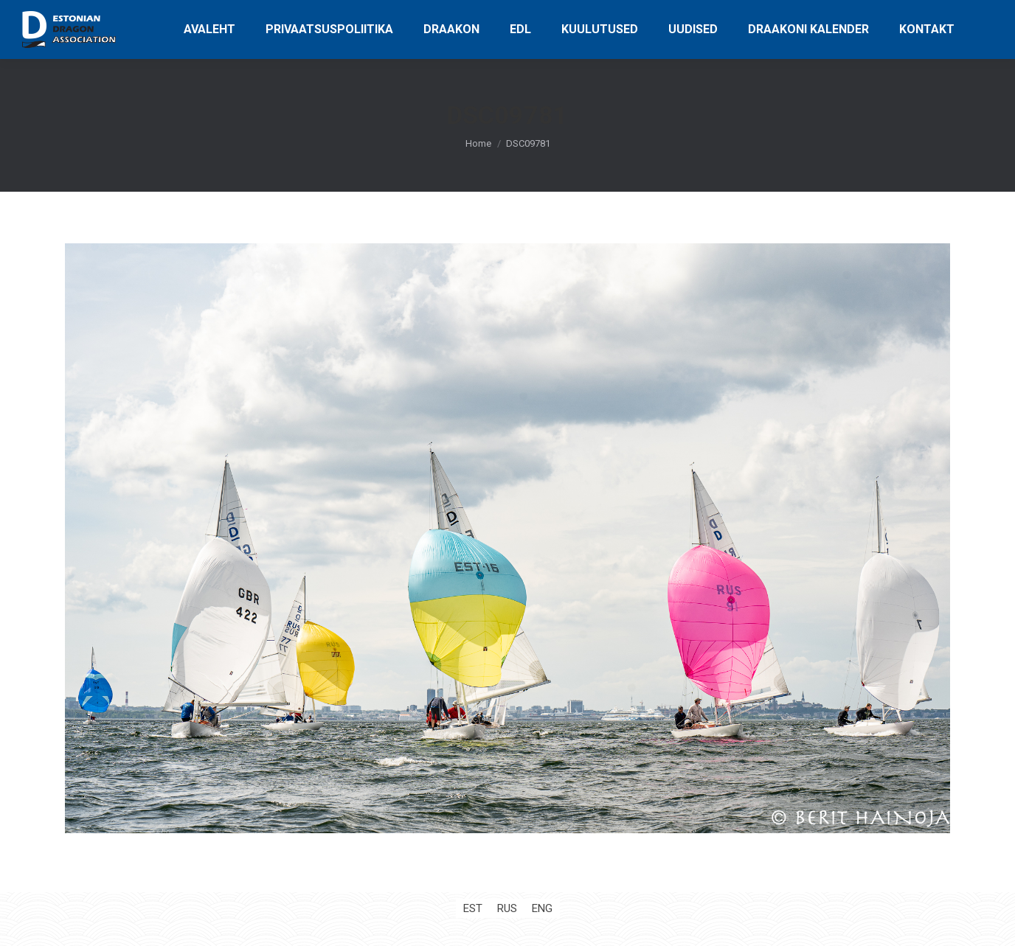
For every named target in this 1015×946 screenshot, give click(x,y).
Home (478, 143)
